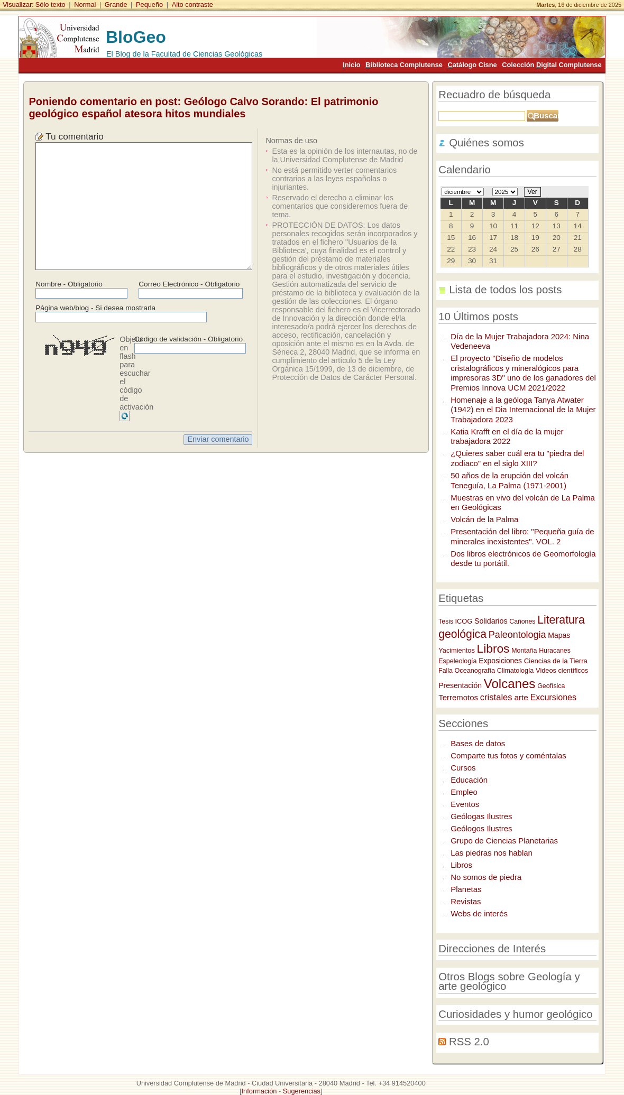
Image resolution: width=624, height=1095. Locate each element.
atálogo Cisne (472, 65)
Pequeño (149, 4)
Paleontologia (517, 634)
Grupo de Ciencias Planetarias (504, 840)
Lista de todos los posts (505, 289)
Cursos (463, 767)
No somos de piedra (486, 877)
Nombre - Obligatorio (69, 284)
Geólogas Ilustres (481, 816)
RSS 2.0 (469, 1041)
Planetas (466, 889)
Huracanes (555, 650)
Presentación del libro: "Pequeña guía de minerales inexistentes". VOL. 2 (522, 536)
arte (521, 697)
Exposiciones (500, 660)
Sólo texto (50, 4)
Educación (469, 779)
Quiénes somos (486, 143)
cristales (496, 697)
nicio (351, 65)
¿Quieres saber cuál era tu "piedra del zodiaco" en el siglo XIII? (517, 458)
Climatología (515, 670)
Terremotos (458, 697)
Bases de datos (478, 743)
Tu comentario (74, 136)
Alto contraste (192, 4)
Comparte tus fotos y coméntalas (508, 755)
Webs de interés (479, 913)
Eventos (465, 804)
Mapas (559, 635)
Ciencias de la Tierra (556, 661)
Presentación (460, 685)
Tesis (446, 621)
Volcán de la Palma (484, 519)
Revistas (466, 901)
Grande (116, 4)
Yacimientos (456, 650)
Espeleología (457, 661)
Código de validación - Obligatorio (188, 339)
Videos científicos (562, 670)
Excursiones (553, 697)
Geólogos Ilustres (481, 828)
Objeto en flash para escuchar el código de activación (136, 373)
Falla (445, 670)
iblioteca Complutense (404, 65)
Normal (85, 4)
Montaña (524, 650)
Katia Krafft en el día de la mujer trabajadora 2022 (507, 436)
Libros (493, 648)
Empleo (464, 791)
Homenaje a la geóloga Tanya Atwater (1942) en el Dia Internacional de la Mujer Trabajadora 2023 (523, 409)
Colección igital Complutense (551, 65)
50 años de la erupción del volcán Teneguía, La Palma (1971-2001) (509, 480)
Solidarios (491, 621)
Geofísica (551, 686)
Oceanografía (475, 670)
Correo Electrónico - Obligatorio (189, 284)
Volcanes (510, 683)
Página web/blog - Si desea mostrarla (95, 308)
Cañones (522, 621)
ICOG (464, 621)
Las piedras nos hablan (492, 852)
